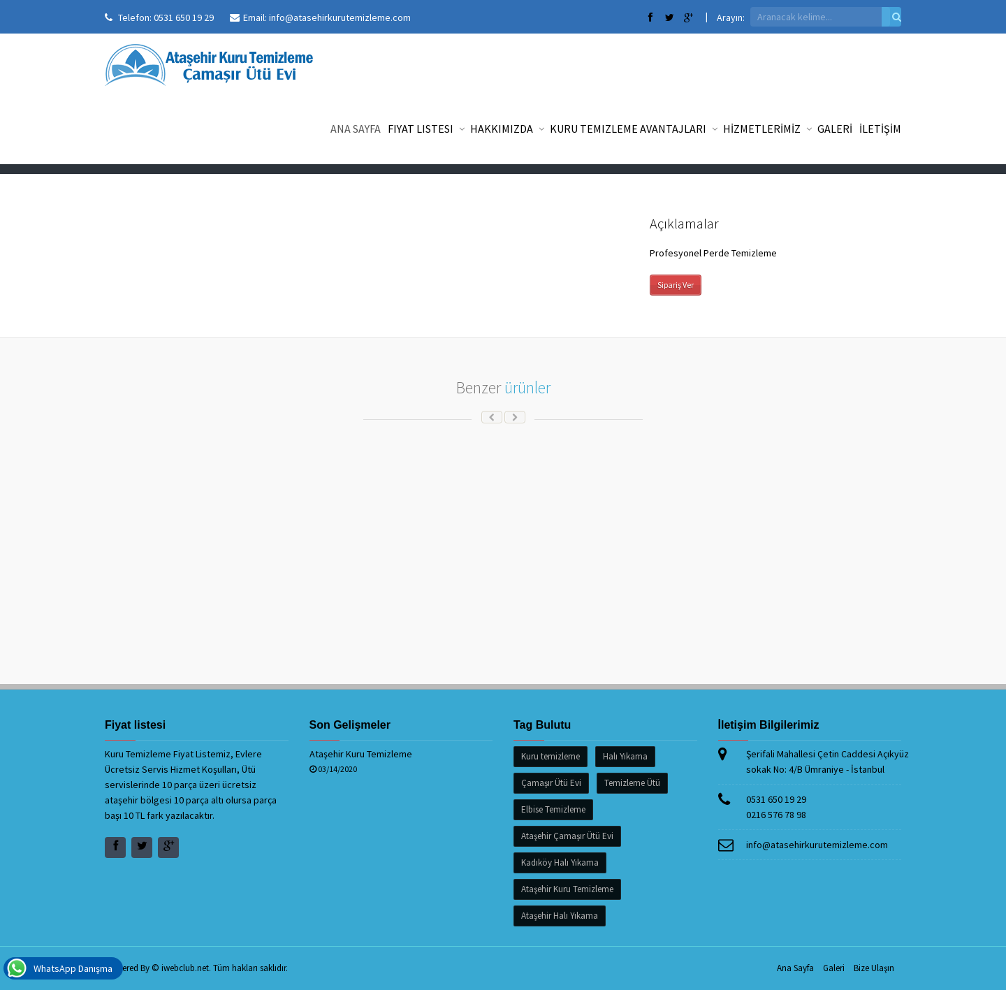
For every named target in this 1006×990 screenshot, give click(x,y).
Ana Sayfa (355, 129)
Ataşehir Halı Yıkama (559, 916)
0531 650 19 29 (184, 17)
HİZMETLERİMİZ (766, 129)
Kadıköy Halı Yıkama (560, 862)
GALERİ (834, 129)
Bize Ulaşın (874, 968)
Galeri (834, 968)
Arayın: (731, 17)
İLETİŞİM (880, 129)
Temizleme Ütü (632, 783)
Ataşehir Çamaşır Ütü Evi (567, 836)
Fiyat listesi (425, 129)
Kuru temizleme (550, 756)
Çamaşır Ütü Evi (551, 783)
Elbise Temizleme (553, 809)
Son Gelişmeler (350, 725)
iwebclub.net (185, 968)
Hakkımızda (506, 129)
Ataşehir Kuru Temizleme (360, 754)
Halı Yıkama (625, 756)
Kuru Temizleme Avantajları (633, 129)
